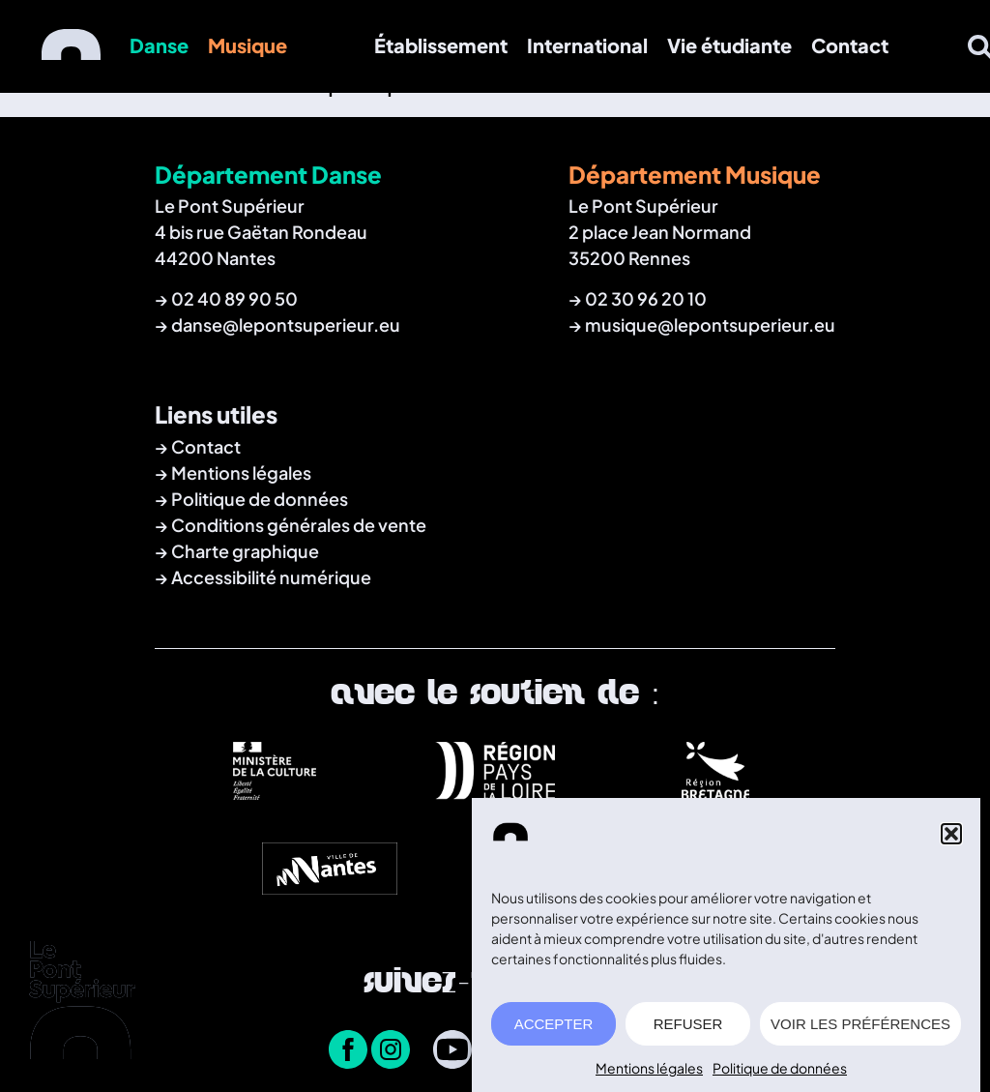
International (587, 45)
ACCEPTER (554, 1030)
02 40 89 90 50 (234, 298)
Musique (247, 45)
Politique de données (780, 1074)
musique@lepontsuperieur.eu (710, 324)
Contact (849, 45)
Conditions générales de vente (298, 525)
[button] (951, 840)
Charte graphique (245, 551)
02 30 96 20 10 (646, 298)
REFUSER (688, 1030)
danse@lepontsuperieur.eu (285, 324)
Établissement (441, 45)
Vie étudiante (729, 45)
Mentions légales (649, 1074)
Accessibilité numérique (271, 577)
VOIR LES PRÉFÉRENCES (860, 1030)
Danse (159, 45)
